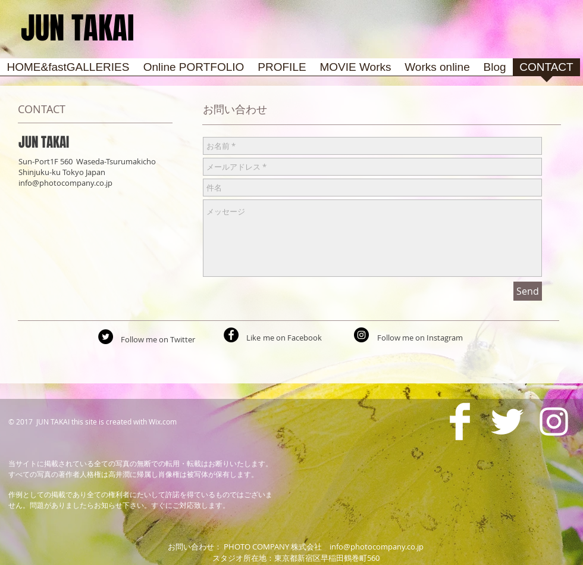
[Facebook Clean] (460, 421)
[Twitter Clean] (507, 421)
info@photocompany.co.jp (65, 182)
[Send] (527, 291)
